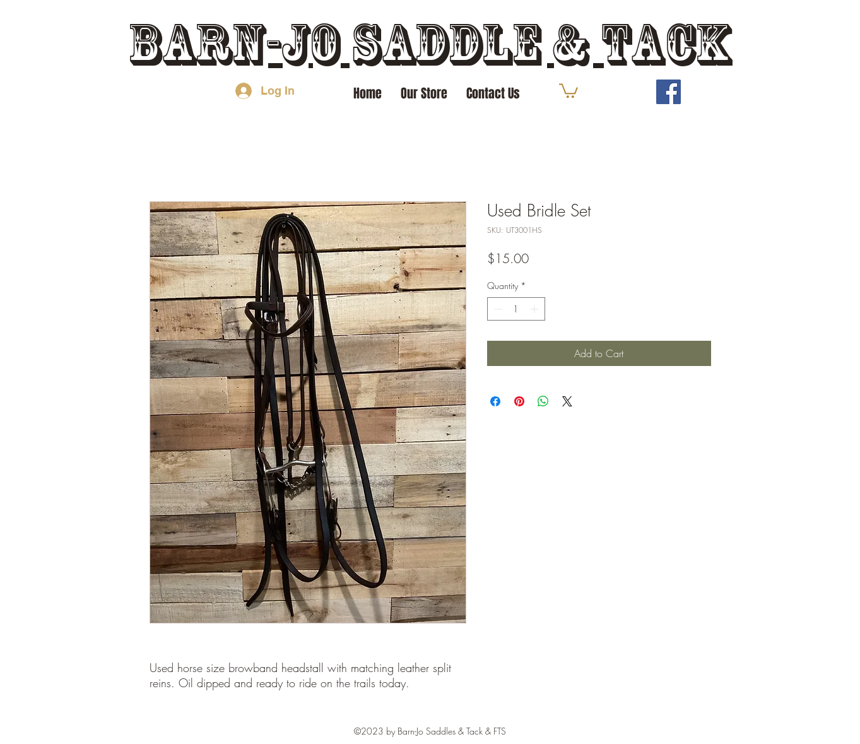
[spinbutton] (516, 309)
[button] (568, 90)
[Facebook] (668, 92)
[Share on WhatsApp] (543, 401)
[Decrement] (497, 309)
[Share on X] (567, 401)
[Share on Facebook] (495, 401)
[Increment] (535, 309)
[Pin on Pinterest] (519, 401)
